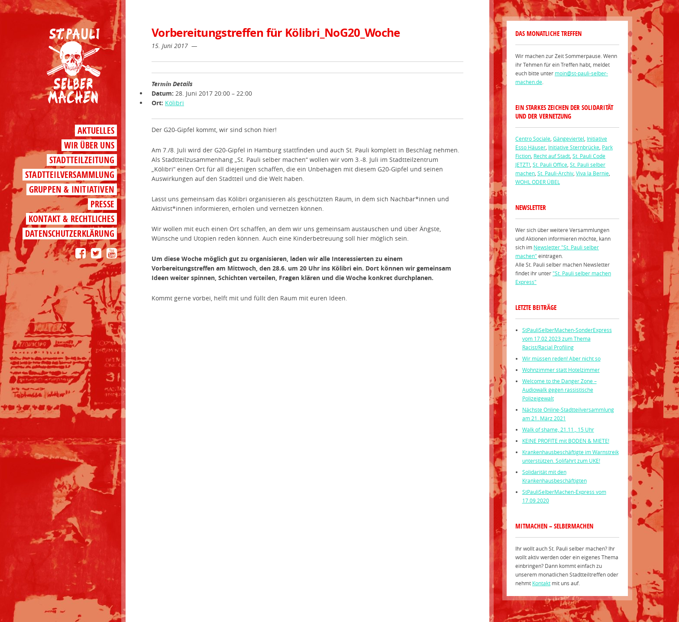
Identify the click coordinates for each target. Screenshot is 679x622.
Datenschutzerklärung (69, 233)
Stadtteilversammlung (69, 174)
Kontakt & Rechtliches (71, 219)
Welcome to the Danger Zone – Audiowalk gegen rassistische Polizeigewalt (559, 389)
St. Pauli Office (550, 164)
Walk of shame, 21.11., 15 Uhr (558, 429)
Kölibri (174, 103)
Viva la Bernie (592, 173)
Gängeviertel (568, 138)
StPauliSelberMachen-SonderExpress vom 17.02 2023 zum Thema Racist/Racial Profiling (567, 338)
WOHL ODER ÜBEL (537, 181)
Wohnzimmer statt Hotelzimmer (561, 369)
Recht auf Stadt (552, 155)
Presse (102, 204)
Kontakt (541, 583)
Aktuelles (96, 130)
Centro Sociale (532, 138)
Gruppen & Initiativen (71, 189)
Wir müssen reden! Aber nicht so (561, 358)
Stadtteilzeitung (81, 160)
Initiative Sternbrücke (573, 147)
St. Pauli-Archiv (555, 173)
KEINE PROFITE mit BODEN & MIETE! (565, 440)
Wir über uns (89, 145)
